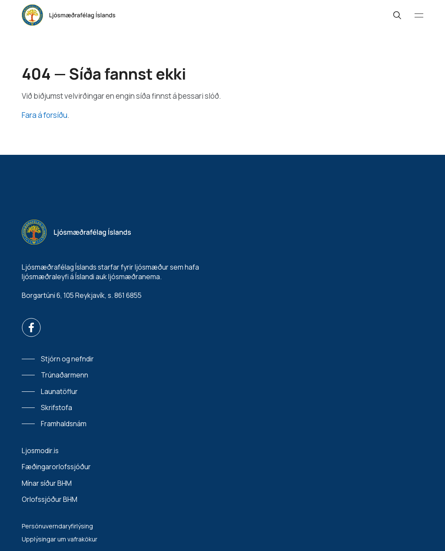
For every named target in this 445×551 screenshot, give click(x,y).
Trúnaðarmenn (64, 375)
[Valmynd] (419, 15)
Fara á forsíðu (44, 115)
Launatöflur (59, 391)
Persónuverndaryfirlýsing (57, 526)
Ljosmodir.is (40, 450)
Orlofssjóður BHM (49, 499)
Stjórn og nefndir (67, 359)
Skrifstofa (56, 407)
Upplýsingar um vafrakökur (59, 539)
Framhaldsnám (63, 423)
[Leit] (397, 15)
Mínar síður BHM (47, 483)
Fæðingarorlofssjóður (56, 466)
